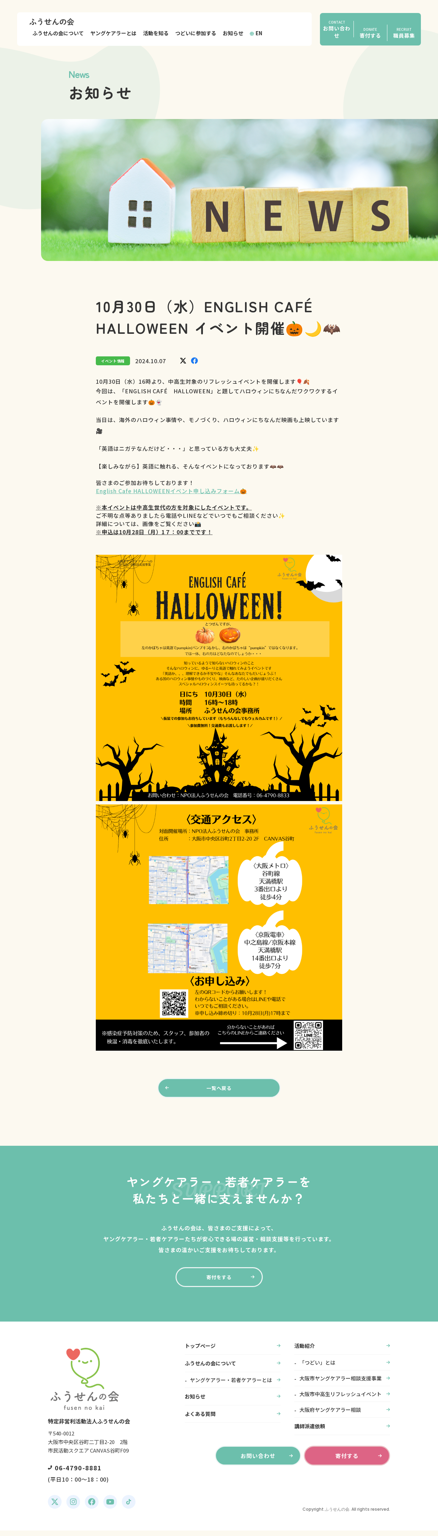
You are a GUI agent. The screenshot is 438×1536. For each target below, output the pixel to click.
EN (259, 33)
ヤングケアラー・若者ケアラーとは (231, 1385)
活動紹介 (304, 1351)
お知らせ (233, 33)
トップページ (200, 1351)
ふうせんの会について (58, 33)
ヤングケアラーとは (113, 33)
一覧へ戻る (219, 1089)
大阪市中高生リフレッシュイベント (340, 1399)
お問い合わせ (258, 1461)
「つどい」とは (317, 1367)
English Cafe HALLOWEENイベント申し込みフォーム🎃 (171, 491)
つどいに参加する (195, 33)
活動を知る (156, 33)
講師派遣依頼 (309, 1431)
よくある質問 (200, 1419)
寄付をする (219, 1281)
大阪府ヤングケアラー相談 (330, 1415)
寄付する (347, 1461)
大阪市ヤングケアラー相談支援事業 (340, 1383)
